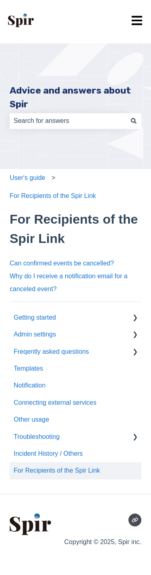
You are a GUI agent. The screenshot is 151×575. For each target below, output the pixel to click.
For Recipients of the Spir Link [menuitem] (57, 470)
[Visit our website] (134, 520)
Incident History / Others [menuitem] (48, 453)
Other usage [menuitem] (31, 419)
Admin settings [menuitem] (35, 334)
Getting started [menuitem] (35, 317)
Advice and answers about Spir (70, 97)
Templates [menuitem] (28, 368)
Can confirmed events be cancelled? (62, 263)
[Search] (133, 120)
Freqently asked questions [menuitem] (51, 351)
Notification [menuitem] (30, 385)
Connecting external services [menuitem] (55, 402)
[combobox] (68, 120)
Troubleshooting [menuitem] (37, 436)
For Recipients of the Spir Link (53, 195)
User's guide (27, 177)
